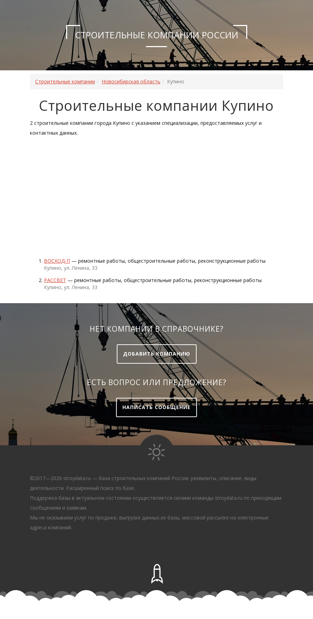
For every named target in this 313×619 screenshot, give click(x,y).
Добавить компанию (156, 353)
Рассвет (55, 280)
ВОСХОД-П (57, 260)
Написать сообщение (156, 407)
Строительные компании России (156, 35)
